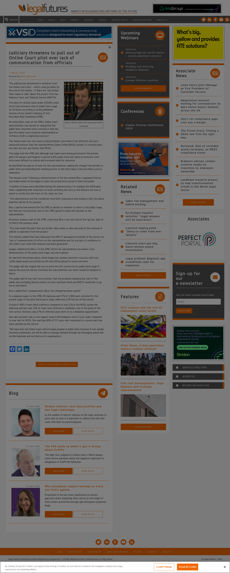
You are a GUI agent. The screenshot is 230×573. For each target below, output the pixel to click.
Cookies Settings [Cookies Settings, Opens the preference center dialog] (164, 566)
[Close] (224, 567)
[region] (115, 567)
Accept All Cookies (187, 566)
